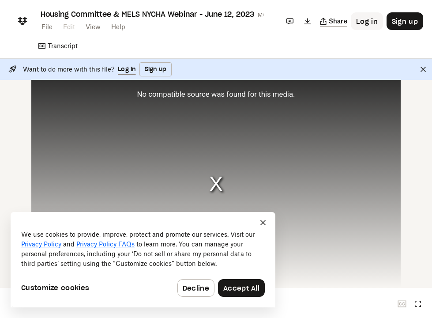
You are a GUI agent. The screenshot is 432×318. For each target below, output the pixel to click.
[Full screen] (418, 304)
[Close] (423, 69)
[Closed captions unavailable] (402, 304)
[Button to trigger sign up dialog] (405, 21)
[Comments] (290, 21)
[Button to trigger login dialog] (367, 21)
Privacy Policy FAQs (105, 244)
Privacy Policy (41, 244)
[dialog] (143, 259)
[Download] (307, 21)
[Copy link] (333, 21)
